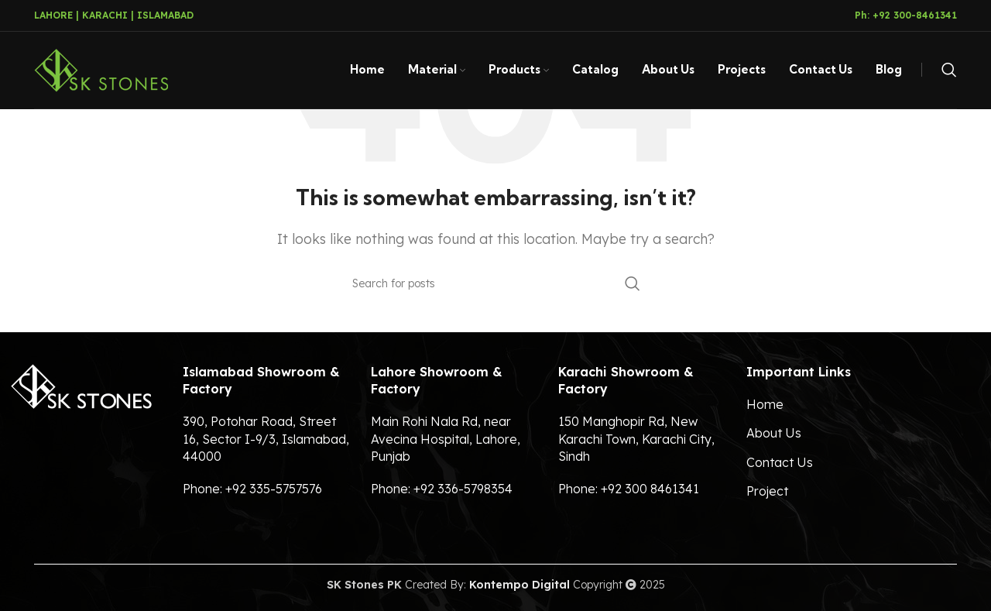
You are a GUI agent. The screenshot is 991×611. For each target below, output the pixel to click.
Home (765, 404)
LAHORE (53, 15)
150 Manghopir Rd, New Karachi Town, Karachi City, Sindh (636, 439)
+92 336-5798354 (463, 488)
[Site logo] (101, 69)
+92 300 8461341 (650, 488)
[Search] (949, 70)
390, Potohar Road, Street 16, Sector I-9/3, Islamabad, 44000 (266, 439)
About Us (773, 433)
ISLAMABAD (165, 15)
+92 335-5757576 (273, 488)
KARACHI (105, 15)
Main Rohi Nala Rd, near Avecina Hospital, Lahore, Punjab (445, 439)
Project (767, 491)
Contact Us (779, 462)
